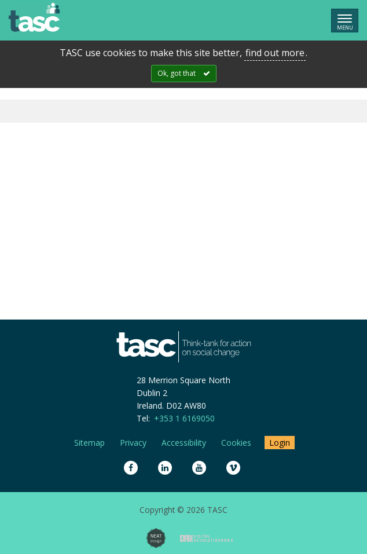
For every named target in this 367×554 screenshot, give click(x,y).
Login (279, 442)
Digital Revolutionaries (206, 538)
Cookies (236, 442)
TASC (34, 19)
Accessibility (184, 442)
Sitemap (89, 442)
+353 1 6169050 (184, 418)
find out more (274, 52)
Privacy (133, 442)
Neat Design (156, 538)
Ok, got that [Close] (176, 73)
